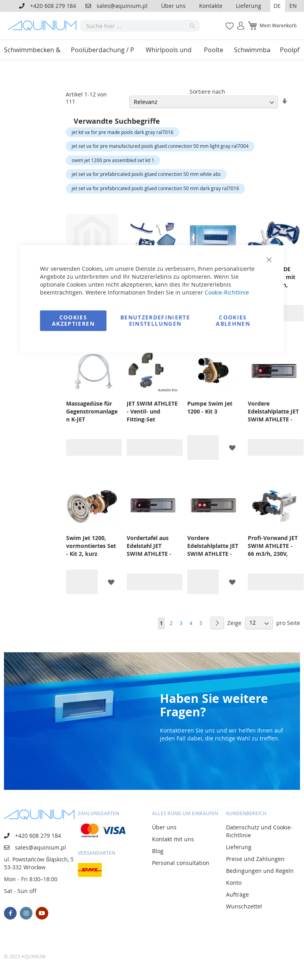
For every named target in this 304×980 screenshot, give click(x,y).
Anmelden (238, 21)
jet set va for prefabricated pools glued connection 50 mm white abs (146, 174)
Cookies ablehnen (233, 320)
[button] (277, 6)
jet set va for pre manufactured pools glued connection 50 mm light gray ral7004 (160, 146)
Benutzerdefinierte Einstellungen (155, 320)
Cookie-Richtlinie (227, 292)
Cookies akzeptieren (73, 320)
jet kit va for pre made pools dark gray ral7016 (122, 132)
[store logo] (44, 26)
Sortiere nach (207, 91)
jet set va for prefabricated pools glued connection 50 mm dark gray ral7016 (155, 188)
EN (293, 5)
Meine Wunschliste (227, 21)
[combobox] (140, 26)
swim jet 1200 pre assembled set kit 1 (113, 160)
